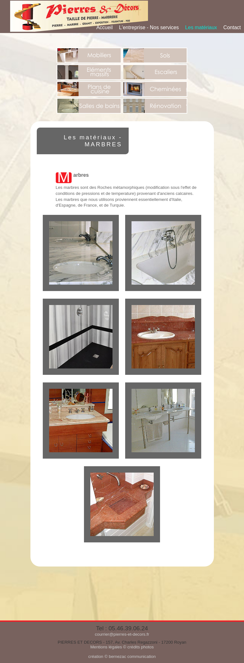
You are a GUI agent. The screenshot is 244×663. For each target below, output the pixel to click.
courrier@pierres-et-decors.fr (122, 634)
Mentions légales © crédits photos (122, 647)
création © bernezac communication (122, 656)
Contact (232, 27)
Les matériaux (201, 27)
